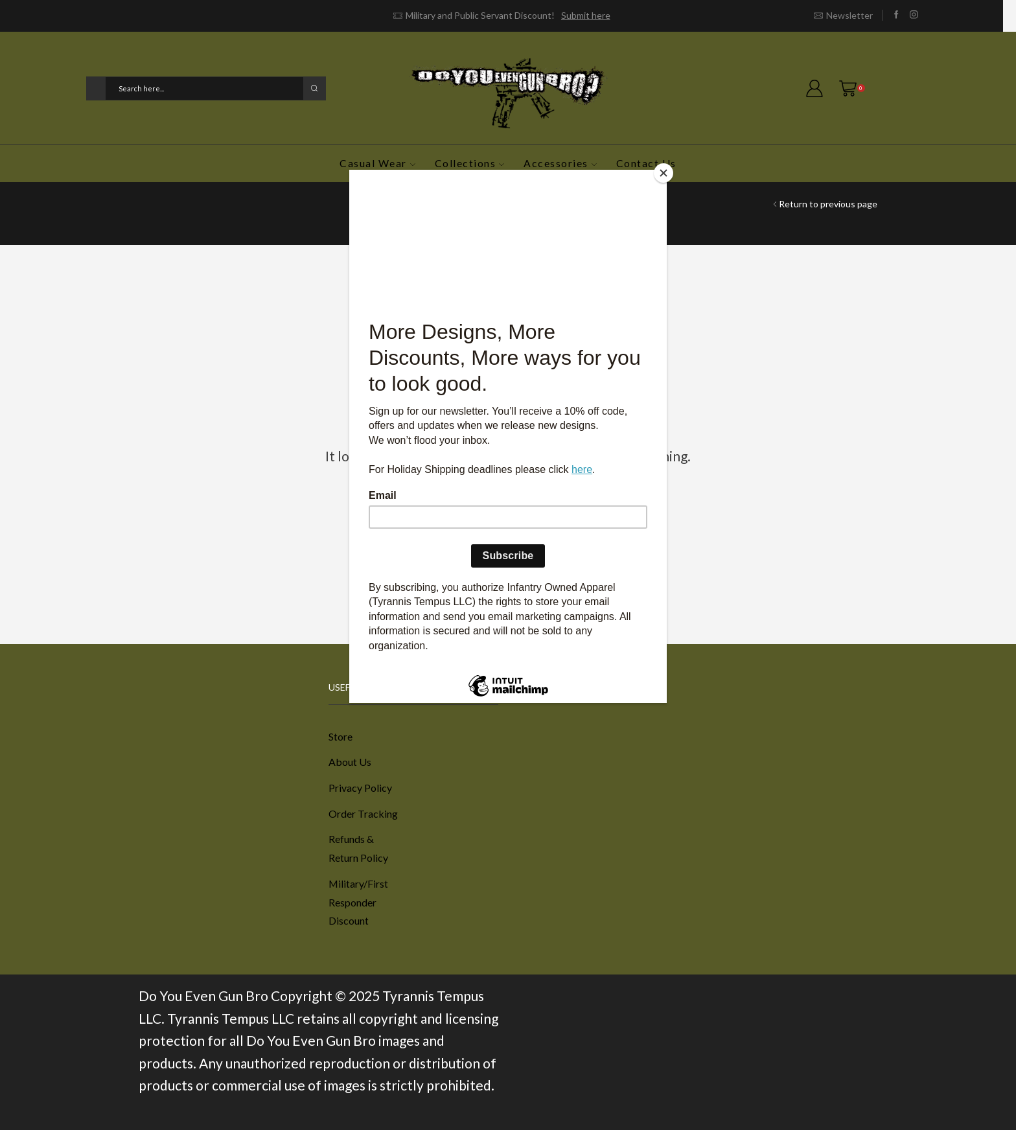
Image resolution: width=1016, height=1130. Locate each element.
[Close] (663, 173)
